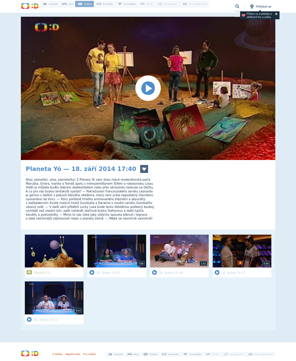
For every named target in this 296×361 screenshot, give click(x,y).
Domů (53, 6)
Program (169, 6)
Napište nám (74, 352)
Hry (70, 6)
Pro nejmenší (195, 6)
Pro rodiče (91, 352)
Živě (149, 6)
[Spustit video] (148, 88)
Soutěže (129, 6)
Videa (87, 6)
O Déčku (59, 352)
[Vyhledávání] (237, 6)
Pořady (107, 6)
